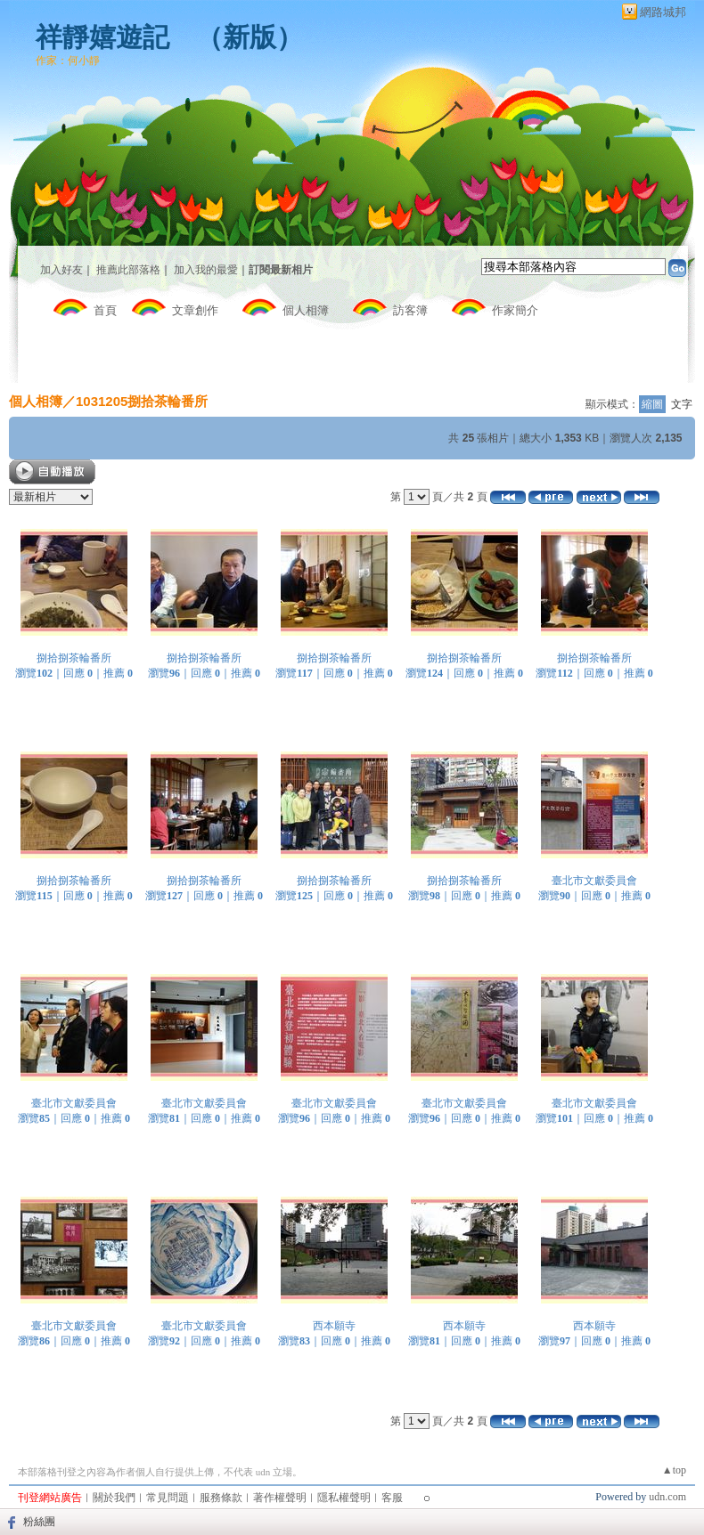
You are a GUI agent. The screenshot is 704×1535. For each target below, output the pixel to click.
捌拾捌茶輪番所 (74, 658)
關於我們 (114, 1497)
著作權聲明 (280, 1497)
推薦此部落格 (128, 270)
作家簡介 (515, 310)
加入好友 (61, 270)
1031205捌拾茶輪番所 (142, 401)
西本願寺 (334, 1326)
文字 (681, 404)
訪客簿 (410, 310)
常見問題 (167, 1497)
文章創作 (195, 310)
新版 (249, 37)
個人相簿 (305, 310)
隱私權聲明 (344, 1497)
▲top (674, 1470)
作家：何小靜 (68, 60)
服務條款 (221, 1497)
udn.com (667, 1496)
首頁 (105, 310)
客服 (392, 1497)
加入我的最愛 (206, 270)
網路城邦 (663, 12)
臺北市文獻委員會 (594, 880)
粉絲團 (39, 1521)
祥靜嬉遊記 (102, 37)
